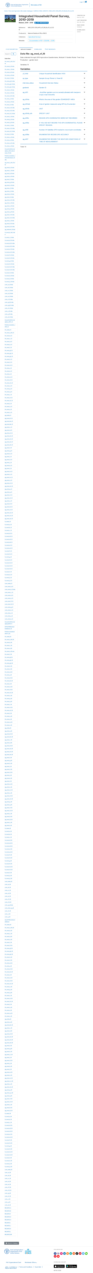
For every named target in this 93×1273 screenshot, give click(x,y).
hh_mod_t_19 (8, 1004)
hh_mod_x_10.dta (9, 146)
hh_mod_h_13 (8, 359)
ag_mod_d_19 (8, 1031)
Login (81, 2)
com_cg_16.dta (9, 905)
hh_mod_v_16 (8, 719)
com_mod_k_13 (9, 619)
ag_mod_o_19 (8, 1084)
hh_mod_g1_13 (9, 350)
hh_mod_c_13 (8, 338)
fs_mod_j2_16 (8, 878)
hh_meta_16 (8, 636)
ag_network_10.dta (10, 229)
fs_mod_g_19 (8, 1146)
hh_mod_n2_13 (9, 383)
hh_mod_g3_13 (9, 356)
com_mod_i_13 (9, 613)
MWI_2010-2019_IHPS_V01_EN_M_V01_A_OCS (61, 11)
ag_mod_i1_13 (8, 459)
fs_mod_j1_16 (8, 875)
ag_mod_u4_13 (9, 518)
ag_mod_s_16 (8, 813)
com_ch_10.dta (9, 308)
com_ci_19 (7, 1199)
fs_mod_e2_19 (8, 1137)
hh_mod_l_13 (8, 374)
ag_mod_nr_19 (9, 1078)
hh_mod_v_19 (8, 1010)
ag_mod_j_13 (8, 462)
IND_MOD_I (8, 1222)
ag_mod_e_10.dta (9, 176)
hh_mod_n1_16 (8, 689)
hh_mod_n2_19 (9, 983)
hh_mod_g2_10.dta (10, 84)
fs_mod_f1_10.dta (9, 255)
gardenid (26, 87)
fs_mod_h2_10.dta (10, 267)
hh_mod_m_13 (8, 377)
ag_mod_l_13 (8, 468)
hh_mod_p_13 (8, 388)
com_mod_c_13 (9, 592)
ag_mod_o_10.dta (9, 206)
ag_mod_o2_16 (9, 799)
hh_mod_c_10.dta (9, 69)
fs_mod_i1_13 (8, 571)
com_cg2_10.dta (9, 305)
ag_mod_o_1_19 (9, 1081)
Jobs (6, 1267)
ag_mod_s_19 (8, 1104)
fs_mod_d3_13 (8, 539)
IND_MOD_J (8, 1225)
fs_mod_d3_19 (8, 1131)
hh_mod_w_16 (8, 722)
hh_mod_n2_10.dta (10, 113)
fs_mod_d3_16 (8, 846)
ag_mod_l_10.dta (9, 197)
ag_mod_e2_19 (9, 1037)
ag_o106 (25, 130)
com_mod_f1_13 (9, 601)
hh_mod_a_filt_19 (9, 927)
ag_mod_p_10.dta (9, 209)
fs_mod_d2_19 (8, 1128)
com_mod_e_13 (9, 598)
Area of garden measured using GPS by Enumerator (57, 104)
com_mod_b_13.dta (10, 589)
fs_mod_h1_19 (8, 1149)
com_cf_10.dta (9, 299)
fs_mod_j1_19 (8, 1163)
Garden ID (42, 87)
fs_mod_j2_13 (8, 580)
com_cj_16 (7, 917)
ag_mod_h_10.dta (9, 185)
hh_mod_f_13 (8, 347)
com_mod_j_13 (9, 616)
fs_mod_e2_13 (8, 548)
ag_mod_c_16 (8, 740)
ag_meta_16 (8, 728)
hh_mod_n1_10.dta (10, 110)
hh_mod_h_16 (8, 666)
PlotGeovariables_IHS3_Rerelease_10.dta (10, 157)
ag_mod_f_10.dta (9, 179)
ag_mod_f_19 (8, 1045)
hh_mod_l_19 (8, 975)
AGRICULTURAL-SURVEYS (41, 11)
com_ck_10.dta (9, 317)
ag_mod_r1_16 (8, 807)
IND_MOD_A (8, 1208)
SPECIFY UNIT (44, 113)
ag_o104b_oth (27, 113)
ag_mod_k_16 (8, 778)
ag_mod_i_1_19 (9, 1054)
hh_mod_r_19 (8, 995)
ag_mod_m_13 (8, 471)
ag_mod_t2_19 (8, 1110)
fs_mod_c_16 (8, 837)
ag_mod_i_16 (8, 766)
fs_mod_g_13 (8, 557)
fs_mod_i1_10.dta (9, 273)
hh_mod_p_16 (8, 698)
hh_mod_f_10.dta (9, 78)
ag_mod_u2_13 (9, 512)
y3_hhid (25, 73)
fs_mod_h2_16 (8, 866)
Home (6, 11)
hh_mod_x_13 (8, 412)
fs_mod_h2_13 (8, 563)
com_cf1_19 (8, 1187)
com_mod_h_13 (9, 610)
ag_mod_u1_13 (9, 509)
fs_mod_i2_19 (8, 1160)
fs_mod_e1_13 (8, 545)
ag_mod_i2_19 (8, 1060)
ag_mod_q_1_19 (9, 1093)
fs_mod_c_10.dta (9, 237)
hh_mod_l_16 (8, 684)
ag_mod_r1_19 (8, 1098)
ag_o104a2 (26, 104)
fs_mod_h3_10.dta (10, 269)
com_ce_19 (8, 1184)
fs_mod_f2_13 (8, 554)
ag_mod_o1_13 (9, 483)
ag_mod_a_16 (8, 731)
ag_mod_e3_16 (9, 751)
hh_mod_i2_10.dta (9, 96)
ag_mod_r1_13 (8, 495)
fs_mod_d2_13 (8, 536)
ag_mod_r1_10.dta (9, 214)
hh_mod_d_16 (8, 648)
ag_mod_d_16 (8, 742)
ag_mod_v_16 (8, 825)
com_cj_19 (7, 1202)
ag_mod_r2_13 (9, 498)
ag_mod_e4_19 (9, 1042)
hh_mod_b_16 (8, 642)
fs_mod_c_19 (8, 1122)
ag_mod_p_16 (8, 801)
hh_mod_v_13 (8, 409)
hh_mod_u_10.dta (9, 137)
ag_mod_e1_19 (9, 1034)
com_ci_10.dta (8, 311)
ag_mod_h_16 (8, 763)
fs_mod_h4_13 (8, 568)
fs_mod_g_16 (8, 861)
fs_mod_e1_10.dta (9, 249)
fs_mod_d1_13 (8, 533)
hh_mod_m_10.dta (9, 107)
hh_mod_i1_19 (8, 960)
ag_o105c (26, 118)
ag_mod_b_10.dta (9, 167)
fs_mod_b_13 (8, 527)
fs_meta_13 (8, 521)
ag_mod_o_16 (8, 793)
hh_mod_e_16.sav (9, 651)
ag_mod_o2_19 (9, 1087)
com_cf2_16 (8, 902)
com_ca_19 (8, 1172)
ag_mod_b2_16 (9, 737)
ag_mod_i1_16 (8, 769)
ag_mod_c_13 (8, 427)
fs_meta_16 (8, 828)
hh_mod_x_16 (8, 725)
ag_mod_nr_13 (9, 477)
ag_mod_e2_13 (9, 436)
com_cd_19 (8, 1181)
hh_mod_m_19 (8, 977)
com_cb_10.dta (9, 287)
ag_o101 (25, 92)
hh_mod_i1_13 (8, 362)
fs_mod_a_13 (8, 524)
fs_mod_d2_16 (8, 843)
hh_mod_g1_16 (9, 657)
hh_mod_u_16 (8, 716)
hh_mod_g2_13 (9, 353)
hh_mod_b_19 (8, 930)
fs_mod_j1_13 (8, 577)
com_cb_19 (8, 1175)
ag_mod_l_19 (8, 1069)
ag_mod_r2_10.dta (10, 217)
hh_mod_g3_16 (9, 663)
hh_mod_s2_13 (9, 400)
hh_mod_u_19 (8, 1007)
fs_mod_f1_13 (8, 551)
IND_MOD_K (8, 1228)
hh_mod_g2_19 (9, 951)
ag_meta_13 (8, 415)
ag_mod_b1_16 (9, 734)
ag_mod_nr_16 (9, 790)
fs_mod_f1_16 (8, 855)
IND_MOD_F (8, 1214)
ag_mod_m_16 (8, 784)
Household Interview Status (48, 83)
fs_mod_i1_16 (8, 872)
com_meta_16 (8, 881)
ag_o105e (26, 123)
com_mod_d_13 (9, 595)
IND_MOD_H (8, 1219)
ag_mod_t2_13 (8, 507)
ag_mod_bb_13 (9, 424)
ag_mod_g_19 (8, 1048)
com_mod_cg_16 (9, 908)
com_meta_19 (8, 1169)
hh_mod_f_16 (8, 654)
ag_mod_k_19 (8, 1066)
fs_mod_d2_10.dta (10, 243)
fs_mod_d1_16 (8, 840)
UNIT (41, 109)
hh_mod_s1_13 (8, 397)
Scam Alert (38, 1267)
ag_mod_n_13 (8, 474)
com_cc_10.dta (9, 290)
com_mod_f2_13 (9, 604)
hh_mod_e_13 (8, 344)
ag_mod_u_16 (8, 822)
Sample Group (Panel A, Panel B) (50, 78)
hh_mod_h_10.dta (9, 90)
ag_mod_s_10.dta (9, 220)
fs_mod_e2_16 (8, 852)
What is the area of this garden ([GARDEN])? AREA (57, 99)
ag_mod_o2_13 (9, 486)
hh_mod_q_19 (8, 992)
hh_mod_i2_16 (8, 672)
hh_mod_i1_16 (8, 669)
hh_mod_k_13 (8, 371)
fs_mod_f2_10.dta (9, 258)
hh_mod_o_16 (8, 695)
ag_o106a (26, 134)
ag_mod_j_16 (8, 775)
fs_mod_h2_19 (8, 1152)
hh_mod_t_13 (8, 403)
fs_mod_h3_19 (8, 1155)
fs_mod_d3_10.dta (10, 246)
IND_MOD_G (8, 1217)
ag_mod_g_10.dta (9, 182)
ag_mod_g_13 (8, 450)
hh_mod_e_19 (8, 939)
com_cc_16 (8, 890)
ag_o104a (26, 99)
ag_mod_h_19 (8, 1051)
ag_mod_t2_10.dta (10, 226)
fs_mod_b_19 (8, 1119)
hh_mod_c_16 (8, 645)
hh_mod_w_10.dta (9, 143)
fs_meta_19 (8, 1113)
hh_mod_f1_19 (8, 945)
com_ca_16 (8, 884)
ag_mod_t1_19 (8, 1107)
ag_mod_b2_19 (9, 1025)
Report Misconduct (11, 1268)
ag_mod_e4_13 (9, 442)
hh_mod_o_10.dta (9, 116)
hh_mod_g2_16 (9, 660)
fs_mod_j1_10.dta (9, 278)
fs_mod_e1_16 (8, 849)
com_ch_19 (8, 1196)
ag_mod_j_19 (8, 1063)
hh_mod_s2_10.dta (10, 131)
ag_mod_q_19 (8, 1096)
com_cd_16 (8, 893)
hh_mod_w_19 (8, 1013)
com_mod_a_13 (9, 586)
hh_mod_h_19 (8, 957)
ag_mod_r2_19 (9, 1101)
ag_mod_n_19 (8, 1075)
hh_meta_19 (8, 924)
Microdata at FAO (36, 5)
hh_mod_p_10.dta (9, 119)
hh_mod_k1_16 (8, 678)
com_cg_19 (8, 1193)
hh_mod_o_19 (8, 986)
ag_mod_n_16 (8, 787)
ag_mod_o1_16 (9, 796)
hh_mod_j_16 (8, 675)
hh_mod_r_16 (8, 704)
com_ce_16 (8, 896)
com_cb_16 (8, 887)
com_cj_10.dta (8, 314)
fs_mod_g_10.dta (9, 261)
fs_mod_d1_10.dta (9, 240)
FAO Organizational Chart (13, 1262)
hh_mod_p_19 (8, 989)
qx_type (25, 78)
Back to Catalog (11, 1243)
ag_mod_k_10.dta (9, 194)
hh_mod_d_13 (8, 341)
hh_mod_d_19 (8, 936)
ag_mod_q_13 (8, 492)
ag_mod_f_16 (8, 757)
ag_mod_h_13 (8, 453)
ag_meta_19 (8, 1019)
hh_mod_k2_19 (9, 972)
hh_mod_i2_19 (8, 963)
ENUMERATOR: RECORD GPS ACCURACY (54, 134)
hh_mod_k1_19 (8, 969)
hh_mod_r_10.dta (9, 125)
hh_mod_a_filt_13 (9, 332)
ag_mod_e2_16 (9, 748)
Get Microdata (41, 22)
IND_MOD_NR (8, 1234)
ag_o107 (25, 139)
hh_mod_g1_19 (9, 948)
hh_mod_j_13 (8, 368)
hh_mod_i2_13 (8, 365)
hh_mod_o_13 (8, 386)
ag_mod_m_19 (8, 1072)
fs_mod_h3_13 (8, 566)
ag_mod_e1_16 (9, 745)
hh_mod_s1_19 (8, 998)
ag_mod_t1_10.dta (9, 223)
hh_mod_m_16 (8, 686)
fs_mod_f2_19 (8, 1143)
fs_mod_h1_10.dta (9, 264)
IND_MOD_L (8, 1231)
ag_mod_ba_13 (9, 421)
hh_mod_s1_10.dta (10, 128)
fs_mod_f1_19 (8, 1140)
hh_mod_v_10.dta (9, 140)
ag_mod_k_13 (8, 465)
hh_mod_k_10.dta (9, 102)
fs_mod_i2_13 (8, 574)
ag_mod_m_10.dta (9, 200)
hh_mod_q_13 (8, 391)
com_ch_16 (8, 911)
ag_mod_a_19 (8, 1022)
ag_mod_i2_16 (8, 772)
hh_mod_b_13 (8, 335)
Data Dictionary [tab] (26, 49)
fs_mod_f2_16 (8, 858)
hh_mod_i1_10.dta (9, 93)
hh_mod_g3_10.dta (10, 87)
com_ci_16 (7, 914)
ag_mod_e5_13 (9, 445)
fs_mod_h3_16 (8, 869)
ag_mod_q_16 (8, 804)
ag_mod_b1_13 (9, 418)
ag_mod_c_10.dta (9, 170)
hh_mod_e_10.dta (9, 75)
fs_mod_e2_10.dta (10, 252)
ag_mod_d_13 (8, 430)
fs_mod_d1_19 (8, 1125)
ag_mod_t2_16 (8, 819)
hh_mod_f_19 (8, 942)
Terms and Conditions (25, 1267)
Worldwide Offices (30, 1262)
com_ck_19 (8, 1205)
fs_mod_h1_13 (8, 560)
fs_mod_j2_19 (8, 1166)
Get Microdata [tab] (50, 49)
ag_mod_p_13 (8, 489)
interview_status (28, 83)
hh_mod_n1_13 (8, 380)
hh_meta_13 (8, 330)
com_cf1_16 (8, 899)
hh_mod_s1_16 (8, 707)
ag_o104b (26, 109)
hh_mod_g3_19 (9, 954)
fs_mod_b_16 (8, 834)
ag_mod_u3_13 (9, 515)
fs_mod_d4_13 (8, 542)
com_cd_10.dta (9, 293)
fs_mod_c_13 (8, 530)
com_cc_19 (8, 1178)
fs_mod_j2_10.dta (9, 281)
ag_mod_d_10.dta (9, 173)
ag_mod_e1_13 (9, 433)
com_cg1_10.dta (9, 302)
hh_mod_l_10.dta (9, 104)
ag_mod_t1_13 (8, 504)
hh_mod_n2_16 (9, 692)
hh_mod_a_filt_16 (9, 639)
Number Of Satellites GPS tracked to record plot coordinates (60, 130)
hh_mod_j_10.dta (9, 99)
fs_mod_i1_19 (8, 1157)
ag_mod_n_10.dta (9, 203)
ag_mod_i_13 (8, 456)
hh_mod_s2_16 (9, 710)
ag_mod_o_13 (8, 480)
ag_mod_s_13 (8, 501)
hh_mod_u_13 (8, 406)
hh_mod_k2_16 (9, 681)
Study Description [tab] (12, 49)
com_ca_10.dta (9, 284)
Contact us (13, 1267)
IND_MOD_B (8, 1211)
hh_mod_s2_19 (9, 1001)
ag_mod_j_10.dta (9, 191)
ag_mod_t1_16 (8, 816)
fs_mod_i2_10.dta (9, 275)
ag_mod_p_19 (8, 1090)
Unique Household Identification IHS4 (52, 73)
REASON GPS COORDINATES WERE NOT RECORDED (58, 118)
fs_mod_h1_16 (8, 863)
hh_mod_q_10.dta (9, 122)
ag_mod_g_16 (8, 760)
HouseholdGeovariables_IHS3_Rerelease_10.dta (10, 151)
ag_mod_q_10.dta (9, 212)
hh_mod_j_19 (8, 966)
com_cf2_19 (8, 1190)
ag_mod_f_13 (8, 447)
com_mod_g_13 (9, 607)
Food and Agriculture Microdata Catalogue (21, 11)
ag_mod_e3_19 (9, 1040)
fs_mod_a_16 (8, 831)
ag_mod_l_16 (8, 781)
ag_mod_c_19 (8, 1028)
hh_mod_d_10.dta (9, 72)
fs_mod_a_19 (8, 1116)
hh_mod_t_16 (8, 713)
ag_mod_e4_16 (9, 754)
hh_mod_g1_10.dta (10, 81)
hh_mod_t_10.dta (9, 134)
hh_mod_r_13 (8, 394)
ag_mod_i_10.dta (9, 188)
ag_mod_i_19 (8, 1057)
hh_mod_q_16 (8, 701)
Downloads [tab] (38, 49)
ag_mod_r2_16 (9, 810)
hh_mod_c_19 (8, 933)
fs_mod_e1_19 (8, 1134)
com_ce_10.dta (9, 296)
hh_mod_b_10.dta (9, 66)
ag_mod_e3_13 (9, 439)
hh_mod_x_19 (8, 1016)
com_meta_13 (8, 583)
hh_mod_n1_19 (8, 980)
